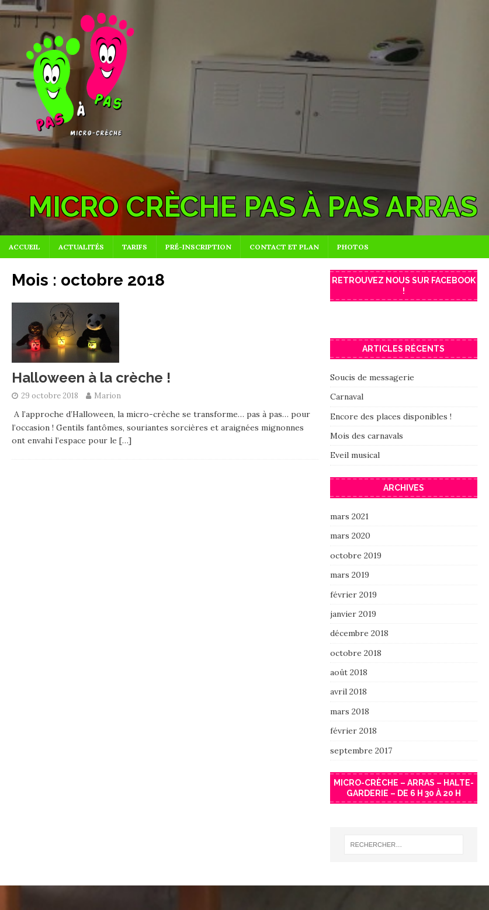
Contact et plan (284, 246)
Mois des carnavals (366, 435)
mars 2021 (349, 516)
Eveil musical (355, 455)
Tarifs (134, 246)
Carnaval (346, 396)
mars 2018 (349, 711)
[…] (125, 440)
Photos (353, 246)
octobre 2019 (356, 555)
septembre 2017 (361, 750)
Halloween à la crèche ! (91, 377)
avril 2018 (348, 691)
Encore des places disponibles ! (391, 416)
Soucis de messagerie (372, 377)
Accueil (24, 246)
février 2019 (353, 594)
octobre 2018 (356, 653)
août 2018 (348, 672)
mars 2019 (349, 574)
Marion (107, 396)
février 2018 (353, 730)
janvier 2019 (353, 614)
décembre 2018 (359, 633)
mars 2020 (350, 535)
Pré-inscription (198, 246)
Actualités (81, 246)
